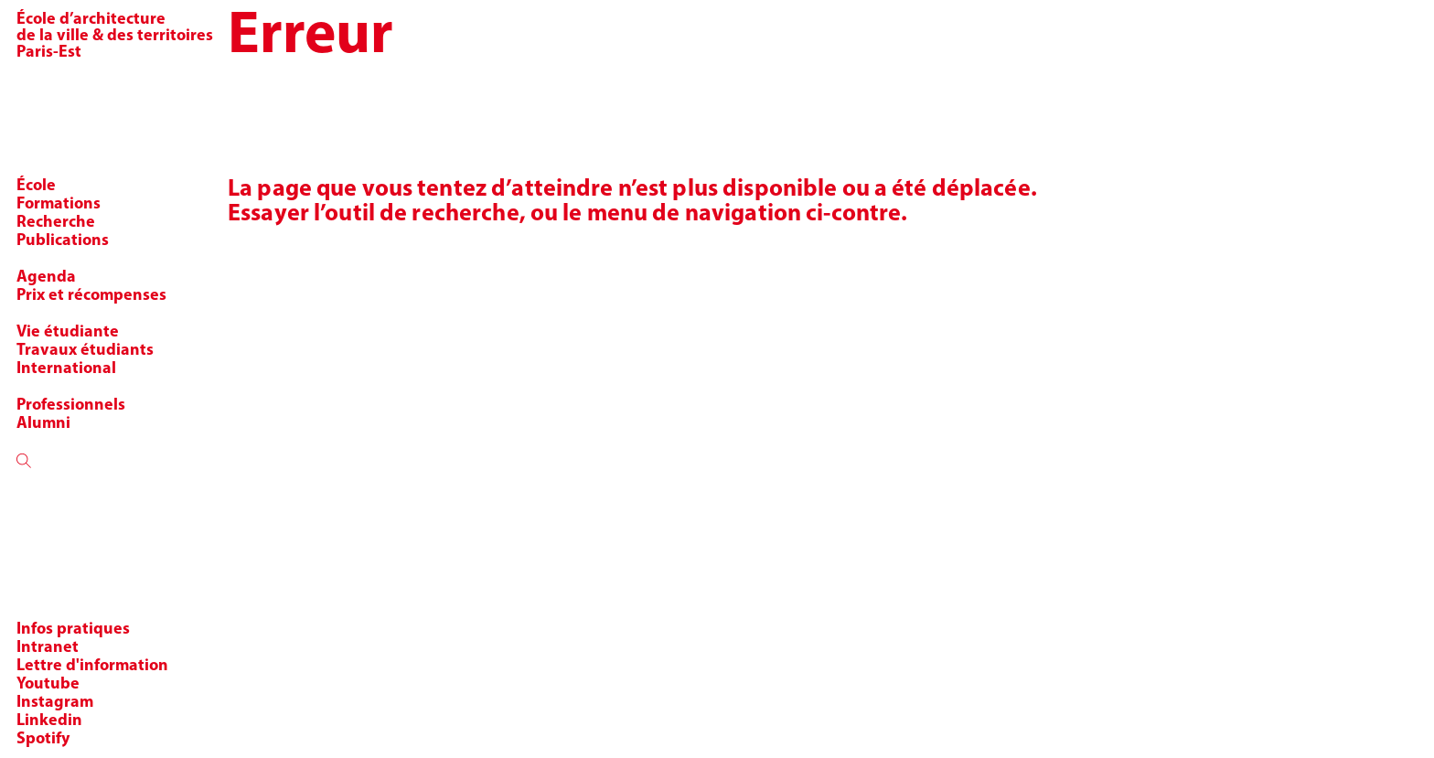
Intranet (47, 648)
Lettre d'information (92, 666)
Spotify (43, 739)
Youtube (48, 684)
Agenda (46, 277)
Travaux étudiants (85, 350)
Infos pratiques (73, 629)
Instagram (54, 702)
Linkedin (49, 721)
